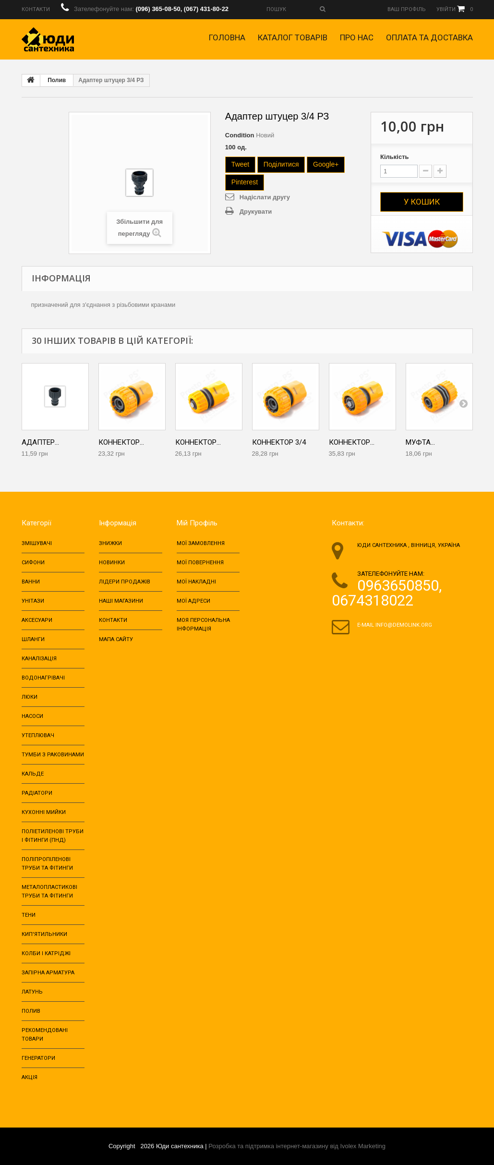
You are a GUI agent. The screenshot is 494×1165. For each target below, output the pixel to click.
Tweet (240, 164)
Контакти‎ (36, 9)
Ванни (31, 582)
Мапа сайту (116, 639)
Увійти (446, 9)
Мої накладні (196, 582)
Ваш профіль (406, 9)
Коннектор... (121, 442)
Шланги (33, 639)
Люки (29, 697)
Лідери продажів (124, 582)
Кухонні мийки (44, 812)
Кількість (394, 156)
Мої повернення (200, 562)
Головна (227, 37)
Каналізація (39, 658)
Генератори (38, 1058)
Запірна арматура (48, 973)
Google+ (325, 164)
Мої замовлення (201, 543)
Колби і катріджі (46, 953)
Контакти (113, 620)
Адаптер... (40, 442)
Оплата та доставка (429, 37)
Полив (57, 80)
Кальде (33, 774)
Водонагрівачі (43, 678)
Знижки (110, 543)
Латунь (32, 992)
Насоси (32, 716)
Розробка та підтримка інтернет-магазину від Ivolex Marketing (297, 1146)
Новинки (112, 562)
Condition (239, 135)
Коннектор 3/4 (279, 442)
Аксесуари (37, 620)
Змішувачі (37, 543)
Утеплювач (38, 735)
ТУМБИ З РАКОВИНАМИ (53, 755)
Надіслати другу (265, 197)
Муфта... (420, 442)
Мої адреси (193, 601)
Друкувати (256, 211)
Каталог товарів (292, 37)
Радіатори (37, 793)
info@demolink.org (403, 625)
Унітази (33, 601)
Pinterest (244, 182)
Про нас (357, 37)
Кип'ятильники (44, 934)
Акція (29, 1077)
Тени (29, 915)
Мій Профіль (197, 523)
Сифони (33, 562)
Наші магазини (121, 601)
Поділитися (281, 164)
